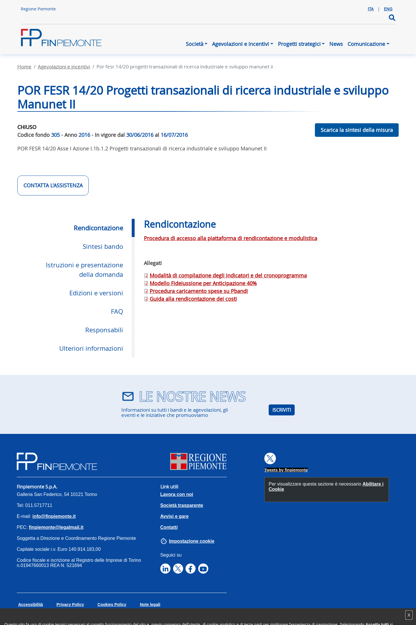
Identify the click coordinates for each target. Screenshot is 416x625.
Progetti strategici (299, 43)
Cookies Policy (112, 604)
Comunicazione (366, 43)
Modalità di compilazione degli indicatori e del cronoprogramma (228, 275)
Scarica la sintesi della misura (357, 129)
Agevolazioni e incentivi (240, 43)
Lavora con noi (176, 494)
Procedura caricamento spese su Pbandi (199, 291)
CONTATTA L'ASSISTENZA (53, 185)
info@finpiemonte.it (54, 516)
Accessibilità (30, 604)
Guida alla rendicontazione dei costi (193, 298)
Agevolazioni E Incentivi (64, 66)
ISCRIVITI (281, 410)
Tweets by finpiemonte (286, 470)
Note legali (150, 604)
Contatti (169, 527)
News (336, 43)
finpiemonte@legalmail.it (56, 527)
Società (194, 43)
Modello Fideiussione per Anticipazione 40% (203, 283)
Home (24, 66)
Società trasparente (181, 505)
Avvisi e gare (174, 516)
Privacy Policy (70, 604)
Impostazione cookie (191, 541)
